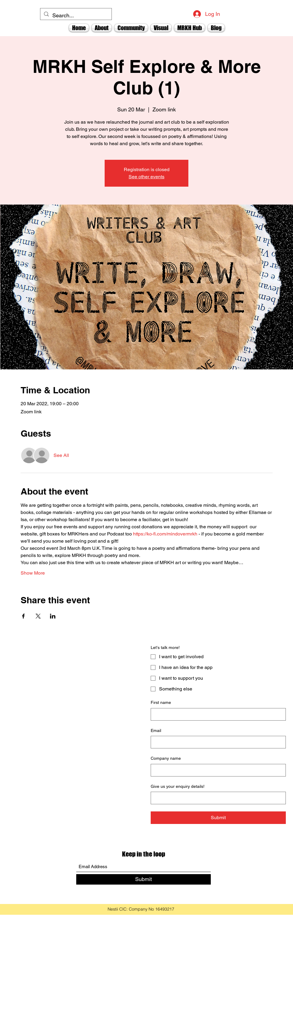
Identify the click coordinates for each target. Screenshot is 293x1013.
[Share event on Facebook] (23, 616)
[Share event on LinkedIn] (53, 616)
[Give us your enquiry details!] (216, 798)
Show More (33, 573)
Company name (166, 758)
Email (156, 730)
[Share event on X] (38, 616)
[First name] (216, 714)
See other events (146, 176)
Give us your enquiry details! (178, 786)
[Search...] (75, 15)
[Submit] (143, 879)
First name (161, 702)
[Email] (216, 742)
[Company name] (216, 770)
